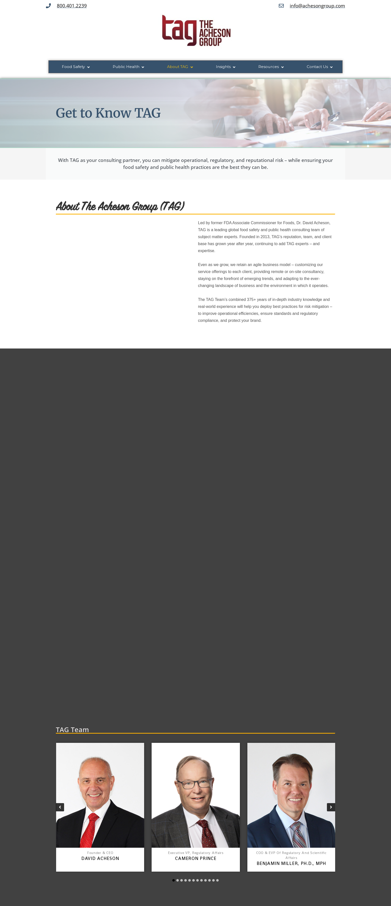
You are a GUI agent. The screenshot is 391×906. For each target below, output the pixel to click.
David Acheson (100, 859)
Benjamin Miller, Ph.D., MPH (291, 864)
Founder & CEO (100, 853)
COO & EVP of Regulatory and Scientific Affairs (291, 856)
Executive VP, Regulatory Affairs (196, 853)
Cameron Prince (195, 859)
